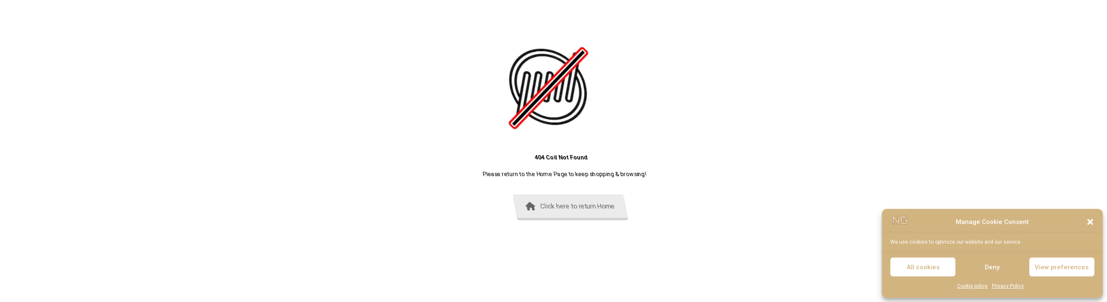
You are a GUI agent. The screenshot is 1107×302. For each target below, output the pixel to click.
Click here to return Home (634, 206)
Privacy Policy (1008, 286)
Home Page (614, 174)
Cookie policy (972, 286)
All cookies (923, 267)
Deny (992, 267)
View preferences (1062, 267)
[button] (1090, 222)
